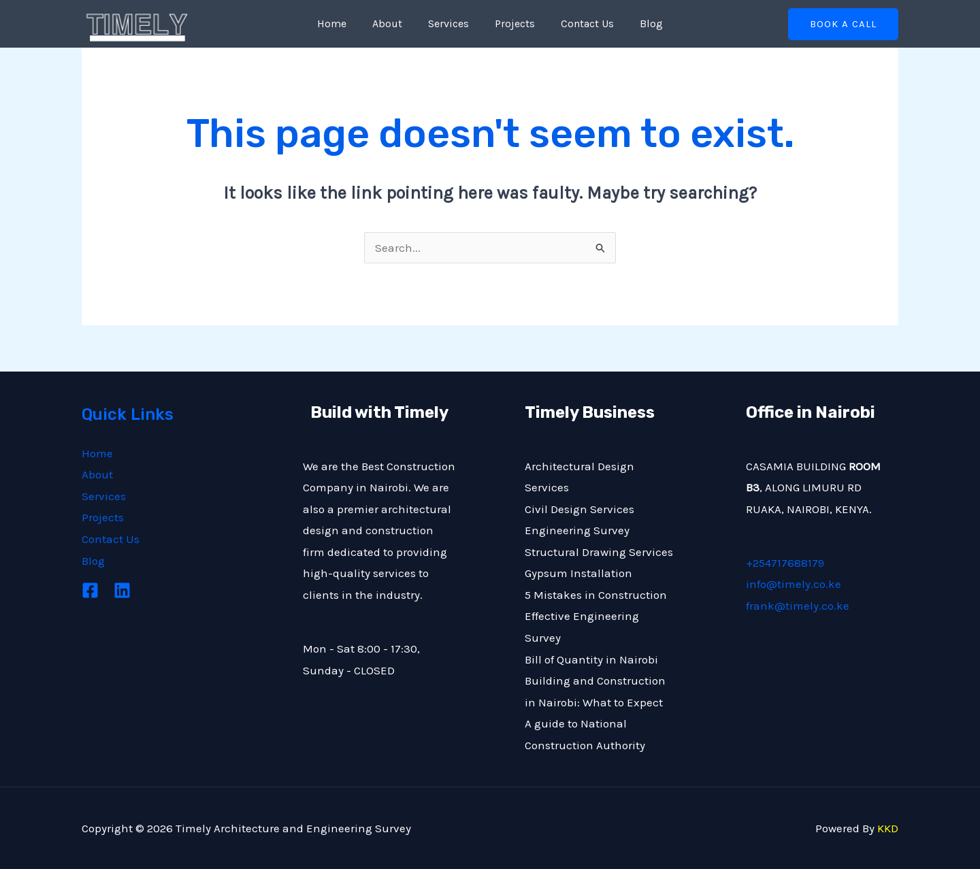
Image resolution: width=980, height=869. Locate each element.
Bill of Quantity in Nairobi (591, 659)
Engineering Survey (577, 530)
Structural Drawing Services (599, 552)
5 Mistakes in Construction (596, 595)
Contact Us (581, 23)
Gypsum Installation (578, 573)
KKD (887, 828)
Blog (641, 23)
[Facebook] (90, 590)
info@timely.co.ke (793, 584)
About (393, 23)
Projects (513, 23)
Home (342, 23)
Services (450, 23)
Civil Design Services (579, 509)
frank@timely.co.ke (797, 605)
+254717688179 (785, 563)
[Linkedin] (122, 590)
